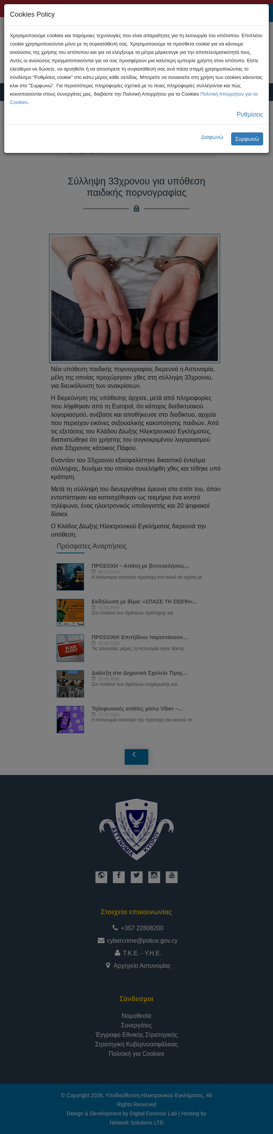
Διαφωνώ (212, 137)
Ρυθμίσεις (250, 114)
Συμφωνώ (247, 139)
